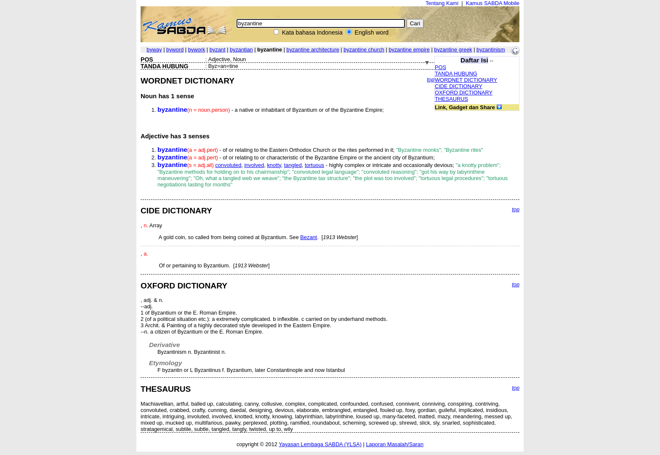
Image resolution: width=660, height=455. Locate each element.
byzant (218, 49)
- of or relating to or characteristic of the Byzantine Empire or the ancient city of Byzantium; (296, 157)
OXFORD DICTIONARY (463, 92)
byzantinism (490, 49)
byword (175, 49)
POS (440, 67)
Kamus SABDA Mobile (492, 3)
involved (254, 165)
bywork (196, 49)
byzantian (241, 49)
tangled (293, 165)
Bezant (308, 237)
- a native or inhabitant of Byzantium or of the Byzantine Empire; (270, 110)
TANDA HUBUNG (456, 73)
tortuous (314, 165)
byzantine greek (453, 49)
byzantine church (363, 49)
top (430, 79)
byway (154, 49)
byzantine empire (409, 49)
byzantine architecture (313, 49)
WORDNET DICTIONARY (466, 80)
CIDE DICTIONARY (458, 86)
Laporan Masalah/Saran (394, 444)
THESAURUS (451, 99)
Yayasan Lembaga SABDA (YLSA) (320, 444)
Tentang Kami (442, 3)
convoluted (228, 165)
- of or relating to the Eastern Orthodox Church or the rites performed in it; (320, 150)
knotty (274, 165)
